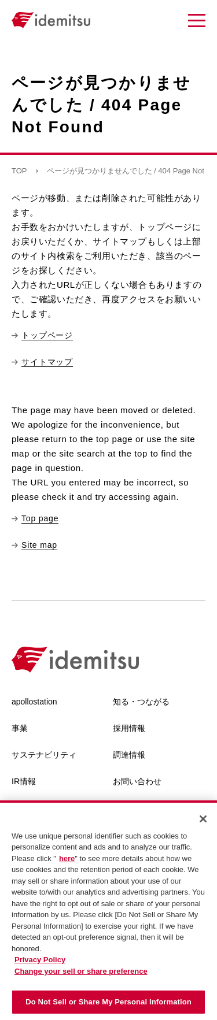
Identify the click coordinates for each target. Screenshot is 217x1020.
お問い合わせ (137, 781)
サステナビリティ (44, 754)
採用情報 (129, 728)
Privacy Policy (39, 962)
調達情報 (129, 754)
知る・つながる (141, 701)
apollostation (34, 701)
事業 (20, 728)
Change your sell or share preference (81, 973)
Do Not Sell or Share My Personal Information (108, 1004)
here (67, 860)
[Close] (203, 821)
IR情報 (24, 781)
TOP (19, 170)
